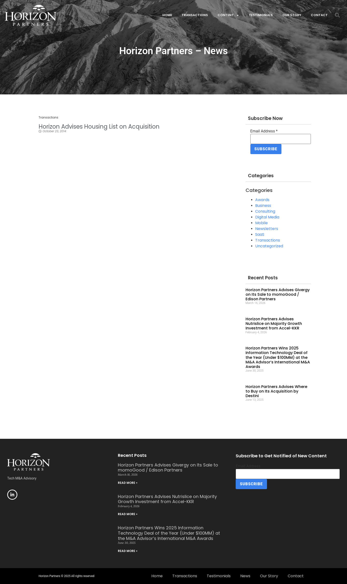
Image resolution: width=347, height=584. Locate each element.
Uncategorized (269, 246)
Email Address (264, 131)
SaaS (259, 234)
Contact (319, 15)
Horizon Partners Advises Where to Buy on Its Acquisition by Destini (276, 391)
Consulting (265, 211)
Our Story (291, 15)
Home (167, 15)
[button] (337, 15)
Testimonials (261, 15)
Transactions (195, 15)
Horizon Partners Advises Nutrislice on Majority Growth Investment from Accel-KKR (274, 323)
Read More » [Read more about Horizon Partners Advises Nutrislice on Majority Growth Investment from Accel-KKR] (127, 514)
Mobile (261, 223)
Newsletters (266, 228)
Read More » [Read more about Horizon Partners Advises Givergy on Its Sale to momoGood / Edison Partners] (127, 483)
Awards (262, 200)
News (245, 576)
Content (228, 15)
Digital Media (267, 217)
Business (263, 205)
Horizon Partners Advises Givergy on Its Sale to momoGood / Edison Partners (278, 294)
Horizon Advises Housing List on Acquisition (99, 127)
